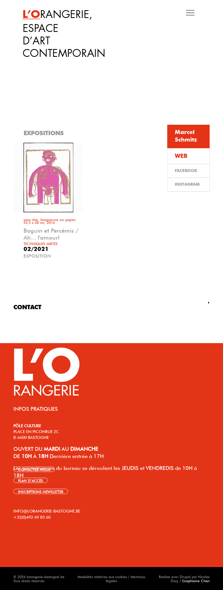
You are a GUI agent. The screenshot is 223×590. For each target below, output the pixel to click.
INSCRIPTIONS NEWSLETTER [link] (40, 491)
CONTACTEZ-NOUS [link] (34, 469)
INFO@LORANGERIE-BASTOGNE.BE (46, 510)
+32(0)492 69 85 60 (32, 516)
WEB (181, 156)
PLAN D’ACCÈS (30, 480)
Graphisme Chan (196, 580)
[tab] (112, 63)
